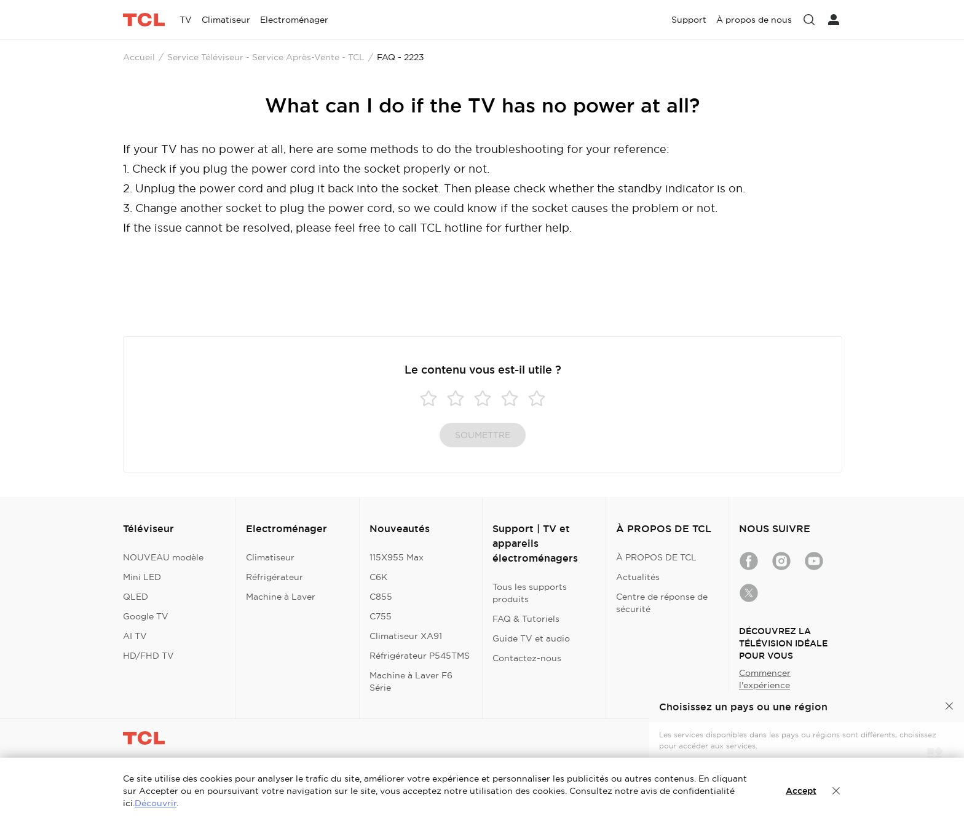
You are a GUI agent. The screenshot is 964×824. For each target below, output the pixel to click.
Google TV (145, 616)
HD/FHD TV (148, 655)
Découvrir (155, 803)
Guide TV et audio (531, 638)
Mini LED (142, 577)
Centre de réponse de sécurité (662, 602)
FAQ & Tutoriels (525, 618)
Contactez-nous (526, 658)
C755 (380, 616)
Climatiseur (270, 557)
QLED (135, 596)
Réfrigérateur (274, 577)
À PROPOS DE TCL (656, 557)
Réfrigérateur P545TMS (419, 655)
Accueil (139, 57)
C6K (378, 577)
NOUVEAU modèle (163, 557)
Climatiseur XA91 (405, 636)
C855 (380, 596)
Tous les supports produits (529, 593)
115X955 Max (396, 557)
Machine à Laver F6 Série (410, 681)
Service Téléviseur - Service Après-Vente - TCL (266, 57)
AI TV (135, 636)
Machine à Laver (280, 596)
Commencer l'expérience (765, 679)
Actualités (638, 577)
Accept (801, 790)
